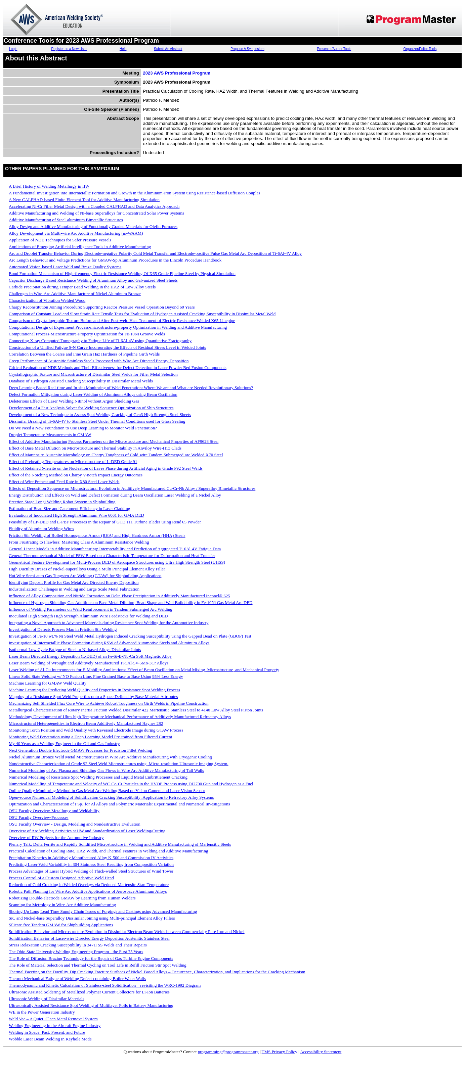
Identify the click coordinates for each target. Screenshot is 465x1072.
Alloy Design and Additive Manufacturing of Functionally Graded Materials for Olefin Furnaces (93, 226)
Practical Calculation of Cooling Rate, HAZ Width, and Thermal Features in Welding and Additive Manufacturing (108, 850)
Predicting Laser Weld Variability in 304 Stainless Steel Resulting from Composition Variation (91, 864)
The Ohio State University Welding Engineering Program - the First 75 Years (76, 951)
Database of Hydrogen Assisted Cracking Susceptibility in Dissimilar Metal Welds (81, 380)
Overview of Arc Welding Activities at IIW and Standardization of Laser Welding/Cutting (87, 830)
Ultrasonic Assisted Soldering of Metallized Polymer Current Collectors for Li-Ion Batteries (89, 991)
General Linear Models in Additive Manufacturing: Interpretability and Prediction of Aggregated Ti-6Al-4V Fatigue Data (115, 548)
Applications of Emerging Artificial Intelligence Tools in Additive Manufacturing (80, 246)
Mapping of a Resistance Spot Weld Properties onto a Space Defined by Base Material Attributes (93, 696)
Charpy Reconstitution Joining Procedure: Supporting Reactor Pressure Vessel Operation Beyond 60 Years (102, 307)
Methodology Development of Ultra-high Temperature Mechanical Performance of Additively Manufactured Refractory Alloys (120, 716)
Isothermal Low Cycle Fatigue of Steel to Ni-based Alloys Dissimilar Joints (75, 649)
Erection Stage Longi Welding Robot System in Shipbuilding (62, 501)
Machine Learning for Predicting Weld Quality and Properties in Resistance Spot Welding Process (94, 689)
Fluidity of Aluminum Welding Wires (41, 528)
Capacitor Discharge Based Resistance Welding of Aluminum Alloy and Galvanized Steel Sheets (93, 280)
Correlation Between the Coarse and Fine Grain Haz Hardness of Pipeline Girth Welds (84, 354)
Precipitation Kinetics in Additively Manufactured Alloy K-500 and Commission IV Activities (91, 857)
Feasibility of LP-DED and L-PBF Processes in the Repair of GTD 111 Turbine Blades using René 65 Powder (105, 521)
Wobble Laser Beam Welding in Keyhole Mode (50, 1038)
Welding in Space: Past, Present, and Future (47, 1032)
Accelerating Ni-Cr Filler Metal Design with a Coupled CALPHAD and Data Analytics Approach (94, 206)
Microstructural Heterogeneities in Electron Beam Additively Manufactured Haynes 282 (86, 723)
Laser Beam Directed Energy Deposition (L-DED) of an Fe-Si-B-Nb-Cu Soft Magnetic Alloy (90, 656)
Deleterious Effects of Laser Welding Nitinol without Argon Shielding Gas (74, 401)
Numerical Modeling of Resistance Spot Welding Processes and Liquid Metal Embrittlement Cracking (98, 777)
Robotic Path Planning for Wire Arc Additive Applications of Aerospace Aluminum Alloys (88, 891)
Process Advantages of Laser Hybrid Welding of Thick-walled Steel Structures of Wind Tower (91, 871)
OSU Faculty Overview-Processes (39, 817)
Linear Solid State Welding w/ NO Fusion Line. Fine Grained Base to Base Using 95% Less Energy (96, 676)
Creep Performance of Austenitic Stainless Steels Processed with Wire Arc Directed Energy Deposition (98, 360)
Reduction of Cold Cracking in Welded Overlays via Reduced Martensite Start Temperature (89, 884)
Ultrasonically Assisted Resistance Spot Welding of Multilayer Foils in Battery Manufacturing (91, 1005)
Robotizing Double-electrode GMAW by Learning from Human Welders (72, 897)
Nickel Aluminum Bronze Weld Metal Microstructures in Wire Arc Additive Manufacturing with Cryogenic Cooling (110, 756)
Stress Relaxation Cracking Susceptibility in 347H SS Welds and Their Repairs (78, 944)
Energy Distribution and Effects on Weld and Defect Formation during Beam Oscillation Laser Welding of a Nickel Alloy (115, 495)
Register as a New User (69, 49)
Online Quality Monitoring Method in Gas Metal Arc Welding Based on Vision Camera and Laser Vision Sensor (107, 790)
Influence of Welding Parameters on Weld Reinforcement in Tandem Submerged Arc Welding (90, 609)
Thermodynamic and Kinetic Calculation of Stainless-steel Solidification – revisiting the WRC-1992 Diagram (105, 985)
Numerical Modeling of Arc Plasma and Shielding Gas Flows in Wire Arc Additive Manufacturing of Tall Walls (106, 770)
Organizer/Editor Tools (420, 49)
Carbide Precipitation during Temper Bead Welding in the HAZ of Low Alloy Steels (82, 286)
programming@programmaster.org (228, 1051)
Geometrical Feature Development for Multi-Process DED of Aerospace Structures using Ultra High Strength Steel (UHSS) (117, 562)
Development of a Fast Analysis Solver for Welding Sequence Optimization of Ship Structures (91, 407)
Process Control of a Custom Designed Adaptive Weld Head (61, 877)
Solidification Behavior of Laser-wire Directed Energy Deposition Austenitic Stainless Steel (89, 938)
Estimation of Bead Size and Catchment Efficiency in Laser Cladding (69, 508)
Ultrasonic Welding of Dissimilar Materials (46, 998)
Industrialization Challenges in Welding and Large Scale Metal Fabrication (74, 589)
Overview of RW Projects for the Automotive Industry (56, 837)
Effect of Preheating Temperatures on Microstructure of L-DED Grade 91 (73, 461)
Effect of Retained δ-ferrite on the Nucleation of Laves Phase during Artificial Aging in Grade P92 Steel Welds (106, 468)
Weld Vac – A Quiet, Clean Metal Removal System (53, 1018)
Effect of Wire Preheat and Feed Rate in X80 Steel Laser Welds (64, 481)
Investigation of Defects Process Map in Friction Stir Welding (63, 629)
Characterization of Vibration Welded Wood (47, 300)
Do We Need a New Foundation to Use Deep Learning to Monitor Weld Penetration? (83, 427)
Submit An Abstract (168, 49)
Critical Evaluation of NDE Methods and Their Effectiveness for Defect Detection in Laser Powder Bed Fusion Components (117, 367)
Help (123, 49)
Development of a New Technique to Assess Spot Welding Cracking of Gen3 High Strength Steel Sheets (100, 414)
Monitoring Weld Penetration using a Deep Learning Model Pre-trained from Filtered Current (90, 736)
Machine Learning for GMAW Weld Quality (47, 683)
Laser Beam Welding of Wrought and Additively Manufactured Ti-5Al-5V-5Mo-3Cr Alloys (88, 662)
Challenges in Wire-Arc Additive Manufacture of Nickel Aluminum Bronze (75, 293)
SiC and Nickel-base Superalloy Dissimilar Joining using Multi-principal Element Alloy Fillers (92, 918)
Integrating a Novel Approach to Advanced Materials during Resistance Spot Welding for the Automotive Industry (108, 622)
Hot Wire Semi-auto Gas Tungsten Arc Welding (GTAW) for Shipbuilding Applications (85, 575)
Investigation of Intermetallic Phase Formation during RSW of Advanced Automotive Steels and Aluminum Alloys (109, 642)
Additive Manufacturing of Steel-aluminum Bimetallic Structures (66, 219)
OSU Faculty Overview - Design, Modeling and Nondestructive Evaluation (74, 824)
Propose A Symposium (247, 49)
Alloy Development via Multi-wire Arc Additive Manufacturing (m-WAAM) (76, 233)
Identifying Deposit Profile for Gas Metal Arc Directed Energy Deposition (73, 582)
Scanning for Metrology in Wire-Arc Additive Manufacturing (62, 904)
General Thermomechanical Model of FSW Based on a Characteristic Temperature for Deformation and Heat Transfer (112, 555)
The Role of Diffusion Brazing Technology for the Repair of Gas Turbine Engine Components (91, 958)
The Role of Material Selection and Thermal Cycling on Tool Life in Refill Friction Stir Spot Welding (97, 965)
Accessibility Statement (320, 1051)
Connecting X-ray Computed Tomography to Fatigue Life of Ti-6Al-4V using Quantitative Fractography (100, 340)
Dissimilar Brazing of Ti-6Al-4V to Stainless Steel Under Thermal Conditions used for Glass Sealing (97, 421)
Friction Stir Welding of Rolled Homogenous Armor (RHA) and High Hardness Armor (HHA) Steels (97, 535)
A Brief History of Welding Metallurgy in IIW (49, 186)
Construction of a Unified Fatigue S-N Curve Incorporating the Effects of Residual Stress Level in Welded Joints (107, 347)
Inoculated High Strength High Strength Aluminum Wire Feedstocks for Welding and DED (88, 615)
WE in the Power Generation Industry (42, 1012)
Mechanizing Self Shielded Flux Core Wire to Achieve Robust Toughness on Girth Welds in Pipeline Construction (108, 703)
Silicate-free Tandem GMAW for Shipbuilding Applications (61, 924)
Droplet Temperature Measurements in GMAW (50, 434)
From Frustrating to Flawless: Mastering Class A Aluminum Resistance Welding (79, 542)
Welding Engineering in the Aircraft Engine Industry (54, 1025)
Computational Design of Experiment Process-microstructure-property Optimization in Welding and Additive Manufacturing (118, 327)
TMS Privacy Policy (279, 1051)
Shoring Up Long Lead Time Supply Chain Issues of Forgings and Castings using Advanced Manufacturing (103, 911)
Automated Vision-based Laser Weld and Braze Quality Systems (65, 266)
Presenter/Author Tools (334, 49)
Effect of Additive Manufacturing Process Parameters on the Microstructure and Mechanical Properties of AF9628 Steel (113, 441)
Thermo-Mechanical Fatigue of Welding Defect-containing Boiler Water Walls (77, 978)
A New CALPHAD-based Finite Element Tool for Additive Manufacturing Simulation (84, 199)
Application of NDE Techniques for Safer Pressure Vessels (60, 239)
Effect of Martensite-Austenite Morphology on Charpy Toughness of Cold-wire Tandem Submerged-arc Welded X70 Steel (116, 454)
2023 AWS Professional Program (176, 73)
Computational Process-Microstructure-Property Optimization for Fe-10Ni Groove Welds (87, 333)
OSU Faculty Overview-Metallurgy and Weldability (54, 810)
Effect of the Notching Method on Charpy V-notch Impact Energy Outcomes (75, 474)
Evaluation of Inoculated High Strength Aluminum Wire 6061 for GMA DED (76, 515)
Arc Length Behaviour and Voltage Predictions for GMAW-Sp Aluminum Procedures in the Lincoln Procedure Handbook (115, 260)
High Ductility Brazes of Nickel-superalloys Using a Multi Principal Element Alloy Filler (87, 568)
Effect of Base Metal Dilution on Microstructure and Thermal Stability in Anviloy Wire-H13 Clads (95, 448)
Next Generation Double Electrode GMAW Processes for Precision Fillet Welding (80, 750)
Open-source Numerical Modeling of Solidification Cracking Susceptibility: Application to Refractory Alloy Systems (111, 797)
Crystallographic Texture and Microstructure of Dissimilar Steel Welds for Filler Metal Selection (93, 374)
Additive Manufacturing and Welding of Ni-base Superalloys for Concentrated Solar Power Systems (96, 213)
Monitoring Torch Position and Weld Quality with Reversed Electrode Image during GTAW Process (96, 730)
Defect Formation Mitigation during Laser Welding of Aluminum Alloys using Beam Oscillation (93, 394)
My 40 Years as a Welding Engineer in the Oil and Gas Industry (64, 743)
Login (13, 49)
